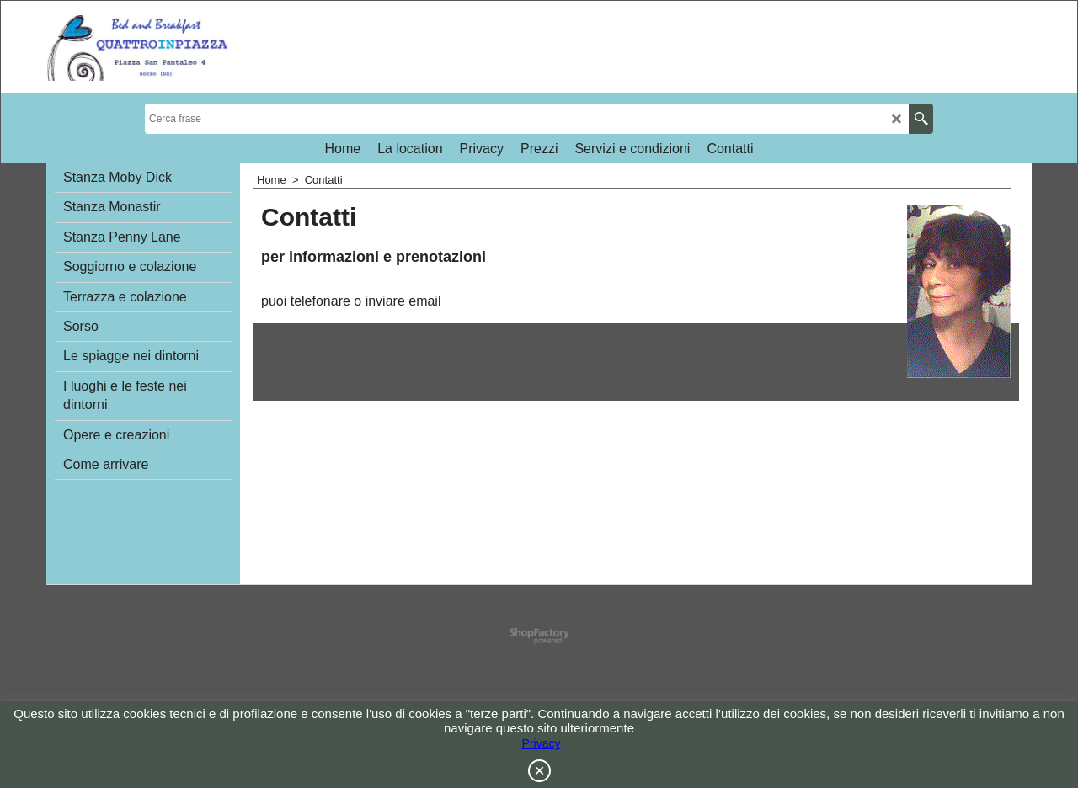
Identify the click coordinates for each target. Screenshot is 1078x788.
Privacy (541, 743)
